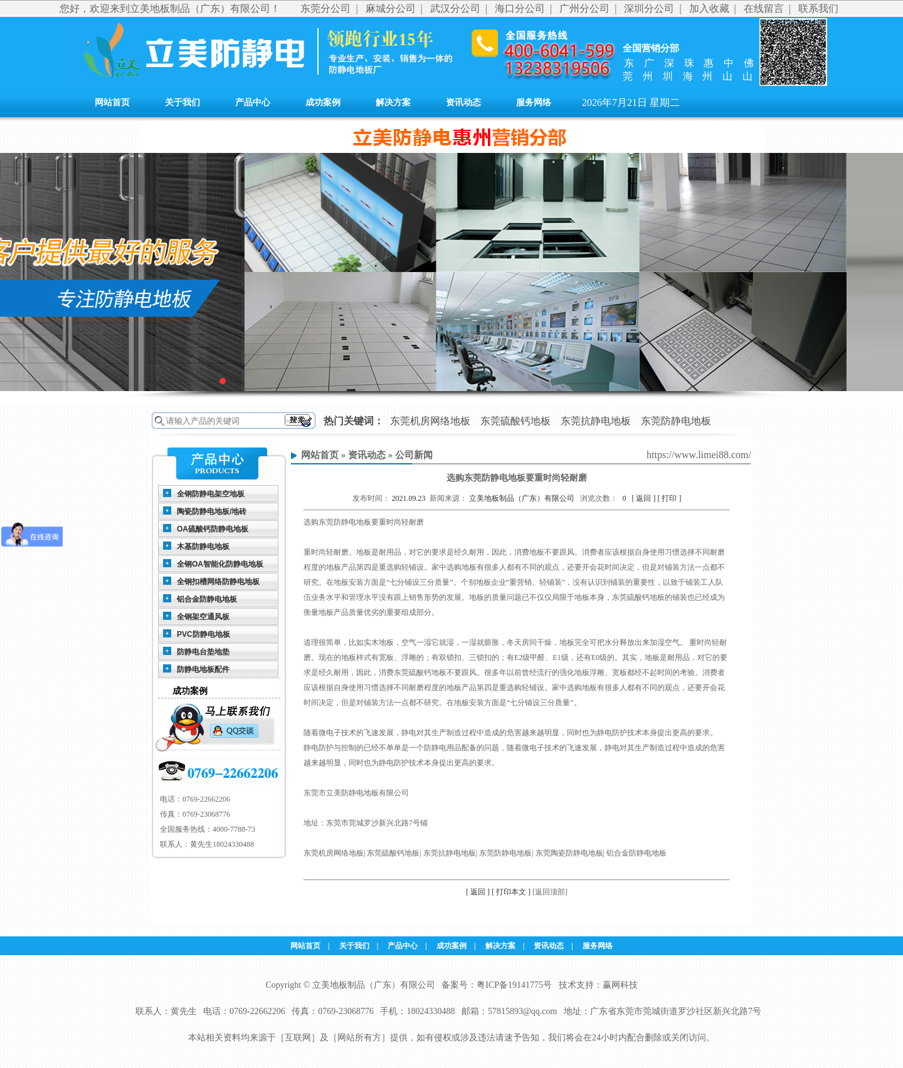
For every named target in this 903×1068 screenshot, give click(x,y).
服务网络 (533, 102)
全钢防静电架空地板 (211, 494)
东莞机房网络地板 (430, 421)
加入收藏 (709, 8)
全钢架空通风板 (203, 616)
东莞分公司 (325, 8)
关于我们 (182, 102)
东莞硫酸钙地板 (515, 421)
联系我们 (818, 8)
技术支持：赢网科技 (598, 985)
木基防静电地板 (203, 546)
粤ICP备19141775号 (514, 985)
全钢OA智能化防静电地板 (220, 564)
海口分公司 (520, 8)
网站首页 (112, 102)
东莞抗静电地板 (596, 421)
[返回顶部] (550, 891)
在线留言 (764, 8)
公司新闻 (414, 455)
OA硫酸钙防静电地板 (212, 529)
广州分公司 (584, 8)
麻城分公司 (391, 8)
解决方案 (393, 102)
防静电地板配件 (203, 669)
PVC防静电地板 (203, 634)
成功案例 (323, 102)
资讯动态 (463, 102)
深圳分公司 (649, 8)
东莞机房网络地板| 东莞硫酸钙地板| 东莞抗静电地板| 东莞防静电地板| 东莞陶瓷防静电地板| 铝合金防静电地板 (485, 853)
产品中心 (252, 102)
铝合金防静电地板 (207, 599)
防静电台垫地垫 (203, 651)
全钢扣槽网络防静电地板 (218, 581)
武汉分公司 (455, 8)
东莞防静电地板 (676, 421)
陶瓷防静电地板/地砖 (211, 511)
